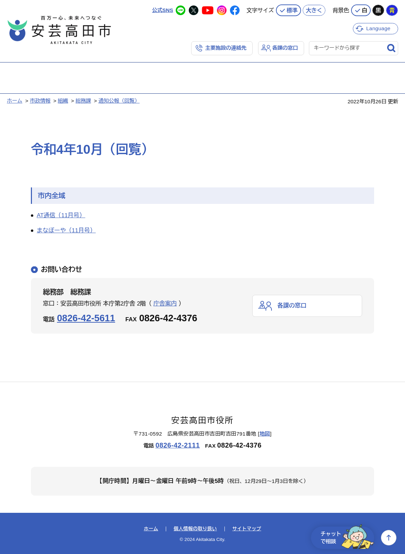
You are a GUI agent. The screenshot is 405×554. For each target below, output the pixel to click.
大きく (314, 10)
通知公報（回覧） (119, 101)
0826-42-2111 (177, 445)
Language (378, 28)
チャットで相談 (347, 538)
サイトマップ (246, 529)
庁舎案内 (165, 303)
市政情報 (40, 101)
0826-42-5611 (86, 318)
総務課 (83, 101)
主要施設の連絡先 (225, 48)
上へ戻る (388, 537)
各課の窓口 (285, 48)
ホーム (14, 101)
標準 (292, 10)
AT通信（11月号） (61, 215)
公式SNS (162, 10)
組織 (63, 101)
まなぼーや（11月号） (66, 230)
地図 (264, 434)
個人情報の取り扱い (195, 529)
